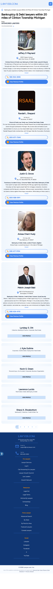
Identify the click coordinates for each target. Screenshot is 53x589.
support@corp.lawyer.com (27, 447)
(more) (26, 73)
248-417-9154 (13, 251)
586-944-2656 (14, 77)
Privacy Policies (30, 571)
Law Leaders (26, 476)
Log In (26, 466)
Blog (26, 505)
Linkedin (26, 541)
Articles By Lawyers (26, 498)
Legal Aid (26, 491)
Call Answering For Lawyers (26, 469)
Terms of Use (36, 570)
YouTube (26, 555)
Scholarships (26, 502)
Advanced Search (26, 516)
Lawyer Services (26, 462)
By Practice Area (26, 523)
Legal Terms (26, 494)
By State (26, 520)
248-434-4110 (13, 311)
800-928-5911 (13, 198)
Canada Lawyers (26, 530)
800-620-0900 (24, 454)
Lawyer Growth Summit (26, 473)
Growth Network (26, 480)
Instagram (26, 545)
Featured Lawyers (26, 527)
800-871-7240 (14, 137)
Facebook (26, 548)
